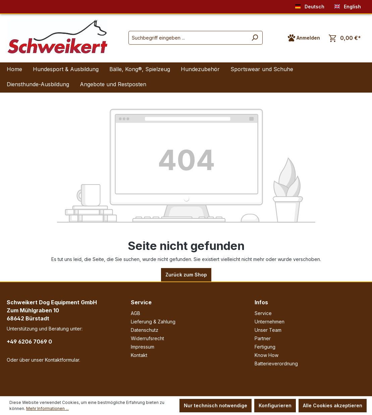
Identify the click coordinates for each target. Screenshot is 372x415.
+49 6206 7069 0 (29, 341)
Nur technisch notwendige (215, 405)
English (347, 5)
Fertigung (265, 347)
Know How (266, 355)
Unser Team (268, 330)
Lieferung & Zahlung (153, 321)
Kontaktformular (62, 360)
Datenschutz (144, 330)
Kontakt (139, 355)
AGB (135, 313)
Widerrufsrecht (147, 338)
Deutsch (309, 5)
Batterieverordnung (276, 363)
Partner (263, 338)
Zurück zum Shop (186, 274)
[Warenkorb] (344, 38)
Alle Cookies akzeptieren (332, 405)
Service (141, 302)
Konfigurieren (275, 405)
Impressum (142, 347)
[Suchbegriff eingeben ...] (187, 38)
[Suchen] (255, 38)
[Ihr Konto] (303, 38)
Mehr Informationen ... (47, 408)
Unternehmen (269, 321)
